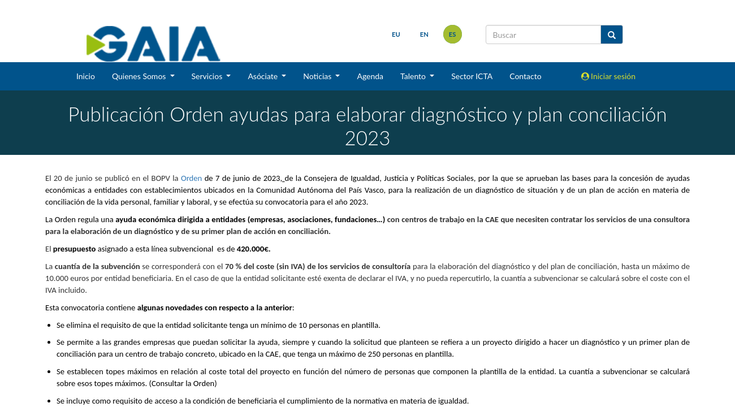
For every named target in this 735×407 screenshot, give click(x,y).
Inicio (85, 76)
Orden (191, 178)
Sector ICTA (471, 76)
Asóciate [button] (263, 76)
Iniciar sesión (608, 76)
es (452, 34)
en (424, 34)
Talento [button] (414, 76)
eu (396, 34)
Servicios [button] (208, 76)
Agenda (370, 76)
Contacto (525, 76)
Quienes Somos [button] (140, 76)
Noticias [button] (318, 76)
